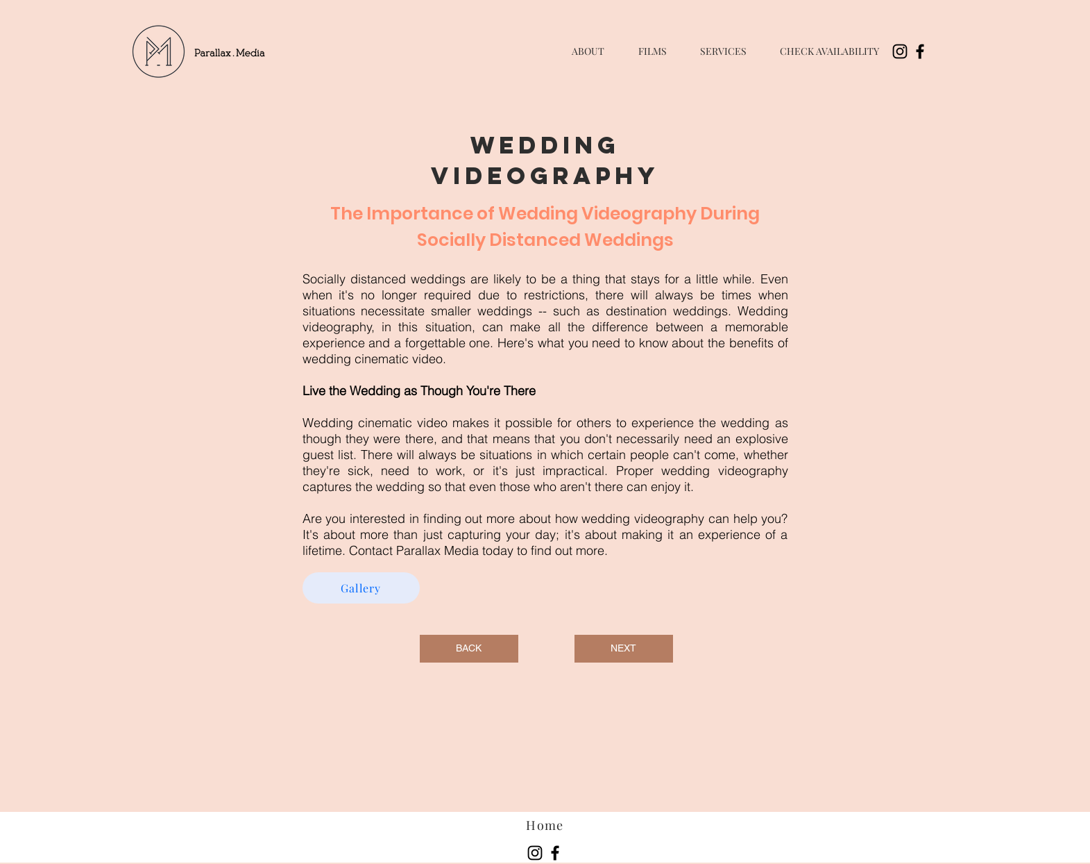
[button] (652, 51)
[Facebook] (920, 51)
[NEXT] (623, 649)
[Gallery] (361, 588)
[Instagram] (900, 51)
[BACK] (469, 649)
